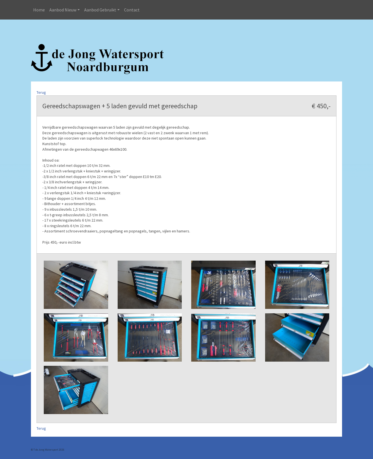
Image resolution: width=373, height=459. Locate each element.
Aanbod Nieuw (62, 10)
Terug (41, 92)
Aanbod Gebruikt (100, 10)
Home (39, 10)
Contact (132, 10)
